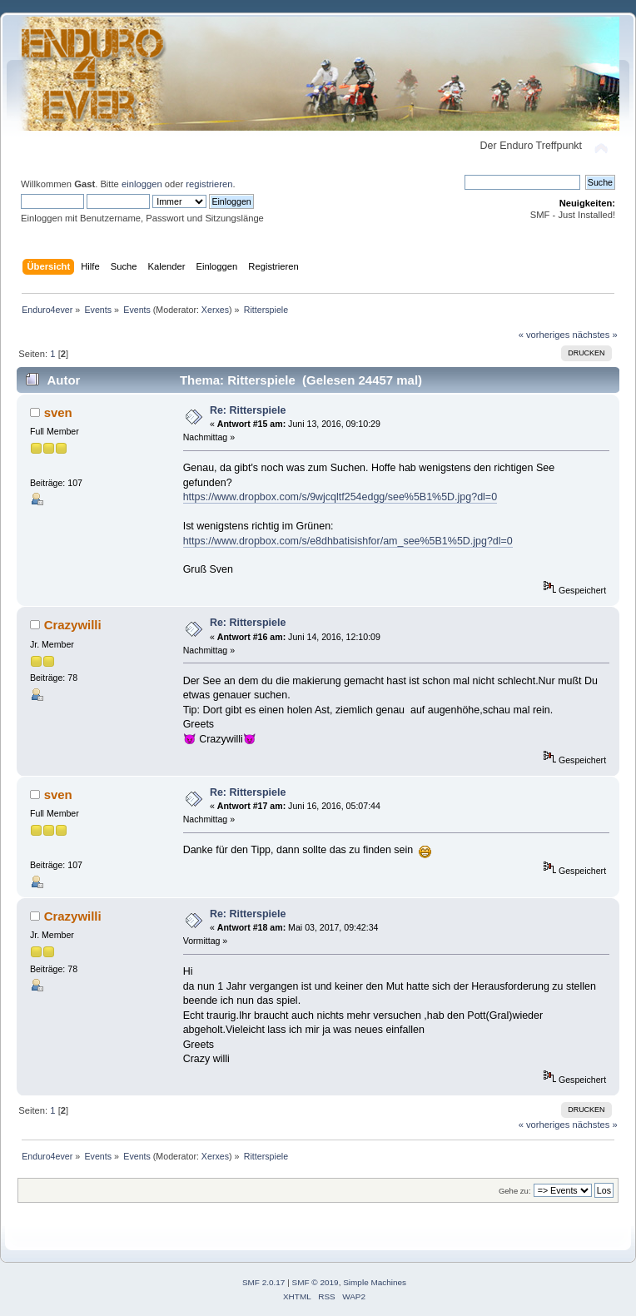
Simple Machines (374, 1282)
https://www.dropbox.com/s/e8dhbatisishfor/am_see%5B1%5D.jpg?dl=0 (348, 541)
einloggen (142, 184)
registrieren (209, 184)
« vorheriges (544, 335)
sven (58, 412)
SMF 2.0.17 (264, 1282)
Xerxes (215, 310)
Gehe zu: (515, 1190)
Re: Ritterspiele (248, 410)
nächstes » (595, 335)
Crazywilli (73, 625)
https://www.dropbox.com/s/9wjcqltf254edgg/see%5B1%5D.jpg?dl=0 (340, 497)
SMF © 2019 (315, 1282)
